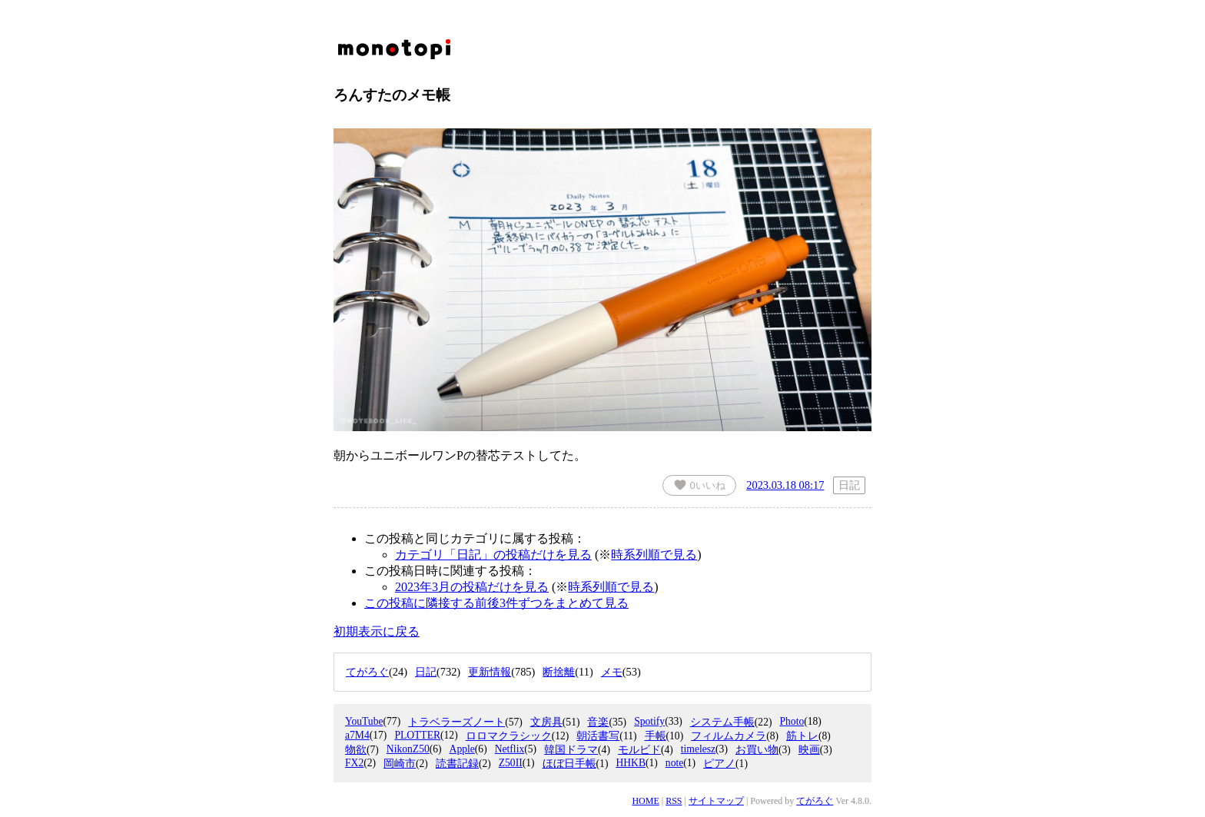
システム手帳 (722, 722)
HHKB (631, 763)
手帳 (655, 736)
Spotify (649, 721)
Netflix (510, 749)
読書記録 (457, 763)
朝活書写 (597, 736)
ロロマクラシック (509, 736)
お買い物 (756, 750)
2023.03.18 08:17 (785, 485)
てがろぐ (814, 800)
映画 (809, 750)
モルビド (639, 750)
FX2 (354, 763)
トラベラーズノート (456, 722)
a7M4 (357, 735)
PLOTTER (417, 735)
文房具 (546, 722)
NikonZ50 (408, 749)
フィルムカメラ (728, 736)
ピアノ (719, 763)
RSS (674, 800)
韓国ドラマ (571, 750)
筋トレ (802, 736)
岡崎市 (399, 763)
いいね (699, 485)
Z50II (511, 763)
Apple (462, 749)
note (674, 763)
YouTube (364, 721)
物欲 (356, 750)
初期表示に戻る (377, 631)
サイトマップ (716, 800)
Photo (791, 721)
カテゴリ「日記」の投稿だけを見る (493, 554)
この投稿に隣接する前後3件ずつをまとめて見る (496, 602)
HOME (645, 800)
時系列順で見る (654, 554)
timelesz (698, 749)
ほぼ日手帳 (569, 763)
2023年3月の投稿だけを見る (472, 586)
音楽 (598, 722)
